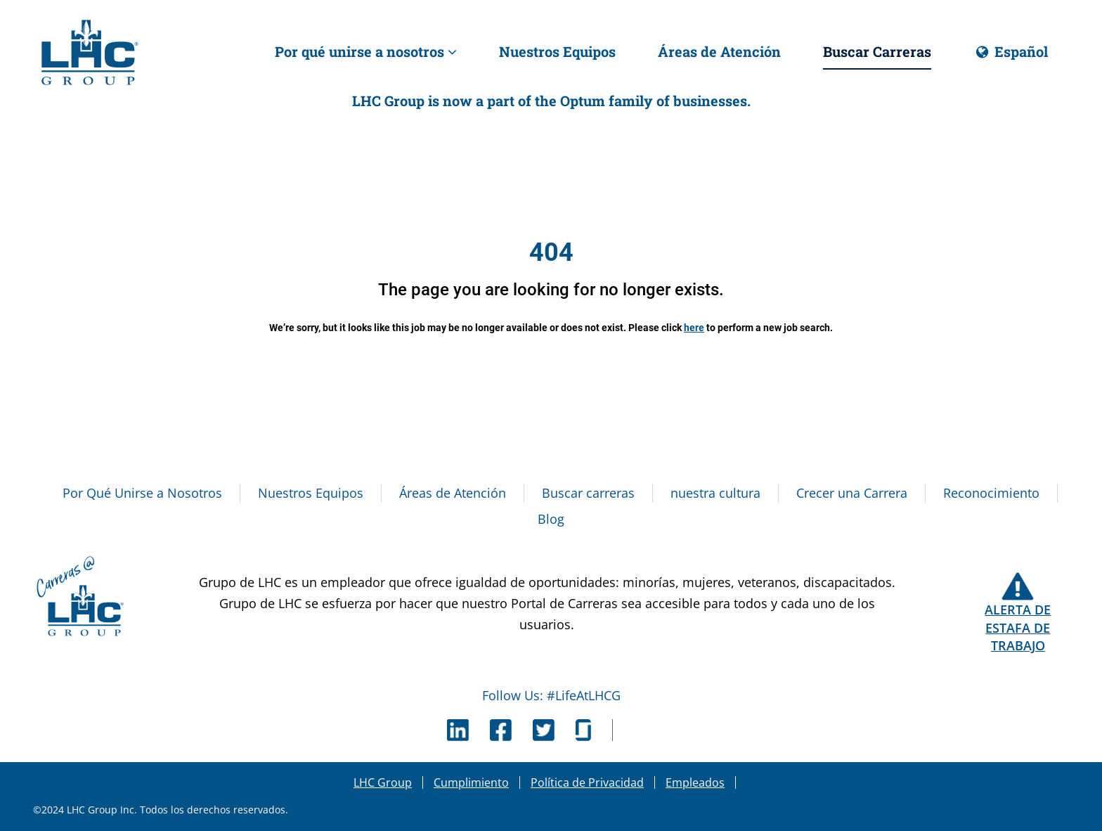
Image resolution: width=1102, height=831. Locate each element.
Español (1010, 56)
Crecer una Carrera (851, 492)
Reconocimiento (991, 492)
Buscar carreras (588, 492)
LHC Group (383, 782)
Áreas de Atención (719, 51)
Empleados (695, 782)
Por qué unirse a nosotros (366, 51)
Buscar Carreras (877, 51)
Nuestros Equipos (557, 51)
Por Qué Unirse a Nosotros (142, 492)
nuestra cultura (715, 492)
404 (551, 252)
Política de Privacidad (587, 782)
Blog (551, 518)
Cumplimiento (471, 782)
